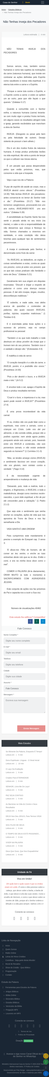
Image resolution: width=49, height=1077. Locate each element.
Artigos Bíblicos (12, 992)
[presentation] (25, 719)
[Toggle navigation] (42, 2)
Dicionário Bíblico (13, 999)
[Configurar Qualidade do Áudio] (46, 1067)
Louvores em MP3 (13, 1013)
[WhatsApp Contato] (33, 1026)
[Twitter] (21, 1026)
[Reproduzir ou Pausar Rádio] (46, 1073)
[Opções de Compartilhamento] (46, 1062)
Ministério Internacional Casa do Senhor (16, 1064)
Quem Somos (9, 949)
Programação (9, 971)
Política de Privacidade (24, 1035)
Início (4, 10)
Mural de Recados (11, 964)
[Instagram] (15, 1026)
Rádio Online (9, 953)
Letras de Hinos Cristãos (13, 957)
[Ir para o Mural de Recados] (46, 1056)
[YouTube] (27, 1026)
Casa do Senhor (10, 2)
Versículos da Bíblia (14, 1006)
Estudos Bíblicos (15, 10)
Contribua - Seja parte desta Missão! (18, 960)
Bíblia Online (11, 995)
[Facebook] (9, 1026)
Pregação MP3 (12, 1010)
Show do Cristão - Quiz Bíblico (16, 968)
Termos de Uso (24, 1031)
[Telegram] (40, 1026)
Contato (7, 975)
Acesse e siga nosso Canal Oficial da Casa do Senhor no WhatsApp (24, 1055)
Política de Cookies (32, 1066)
